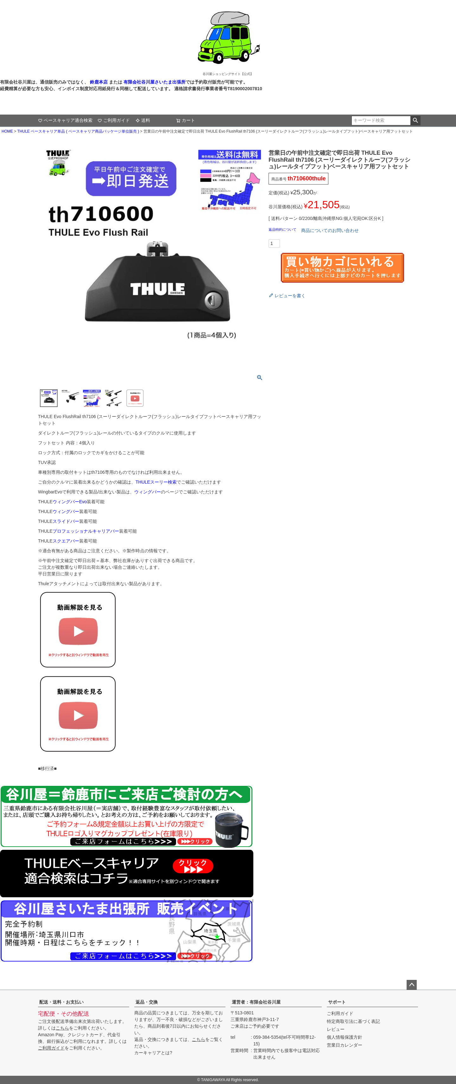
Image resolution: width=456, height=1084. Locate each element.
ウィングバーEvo (70, 501)
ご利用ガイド (114, 120)
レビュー (336, 1029)
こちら (62, 1028)
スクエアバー (66, 540)
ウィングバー (147, 491)
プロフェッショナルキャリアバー (86, 531)
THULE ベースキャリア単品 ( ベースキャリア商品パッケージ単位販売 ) (78, 131)
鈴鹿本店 (99, 82)
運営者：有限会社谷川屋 (256, 1002)
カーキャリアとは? (153, 1052)
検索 (415, 120)
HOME (7, 131)
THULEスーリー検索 (156, 482)
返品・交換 (147, 1002)
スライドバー (66, 521)
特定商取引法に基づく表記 (353, 1021)
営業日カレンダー (344, 1045)
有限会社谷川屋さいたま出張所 (154, 82)
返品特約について (283, 229)
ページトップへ (412, 985)
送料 (143, 120)
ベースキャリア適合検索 (65, 120)
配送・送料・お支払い (61, 1002)
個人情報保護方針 (344, 1037)
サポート (337, 1002)
